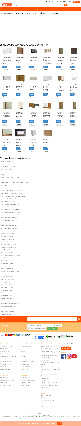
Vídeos (43, 406)
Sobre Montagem (26, 385)
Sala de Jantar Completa (7, 311)
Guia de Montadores (47, 398)
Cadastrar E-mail (52, 328)
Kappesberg (24, 369)
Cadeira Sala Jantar (6, 180)
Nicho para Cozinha (6, 293)
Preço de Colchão (26, 346)
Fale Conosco (4, 383)
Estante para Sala (5, 266)
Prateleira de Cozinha (6, 301)
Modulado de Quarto (6, 290)
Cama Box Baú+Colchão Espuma (9, 201)
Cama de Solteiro (26, 359)
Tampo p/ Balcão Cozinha (8, 314)
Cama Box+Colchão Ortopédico (9, 228)
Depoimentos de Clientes (68, 344)
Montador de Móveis (6, 346)
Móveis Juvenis (4, 354)
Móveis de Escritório (6, 361)
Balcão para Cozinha (6, 169)
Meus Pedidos (56, 1)
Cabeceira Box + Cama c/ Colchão (10, 177)
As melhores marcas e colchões (50, 348)
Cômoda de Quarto (6, 260)
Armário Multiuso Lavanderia (8, 166)
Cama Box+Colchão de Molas (8, 220)
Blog (48, 1)
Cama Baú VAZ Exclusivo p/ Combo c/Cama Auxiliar (14, 182)
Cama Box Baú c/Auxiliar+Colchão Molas (11, 193)
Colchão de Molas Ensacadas (8, 242)
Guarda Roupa (4, 348)
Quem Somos (4, 377)
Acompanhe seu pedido (28, 380)
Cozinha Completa (6, 258)
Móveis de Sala (4, 359)
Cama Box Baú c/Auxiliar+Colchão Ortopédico (13, 196)
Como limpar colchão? (47, 390)
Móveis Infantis (4, 351)
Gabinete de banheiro (7, 268)
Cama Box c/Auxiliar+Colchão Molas (10, 215)
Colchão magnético (46, 360)
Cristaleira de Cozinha (7, 263)
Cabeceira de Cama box (28, 361)
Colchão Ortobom (26, 367)
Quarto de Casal (42, 9)
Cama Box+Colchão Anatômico (9, 217)
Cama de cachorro (5, 372)
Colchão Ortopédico (6, 252)
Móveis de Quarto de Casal (8, 356)
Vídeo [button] (4, 67)
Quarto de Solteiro (30, 9)
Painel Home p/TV (6, 295)
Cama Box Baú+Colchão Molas (9, 207)
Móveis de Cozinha (5, 364)
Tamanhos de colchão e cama (49, 367)
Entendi (59, 423)
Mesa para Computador (7, 287)
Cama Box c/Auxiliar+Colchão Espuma (11, 212)
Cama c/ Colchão (5, 231)
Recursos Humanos (6, 385)
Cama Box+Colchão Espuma (8, 223)
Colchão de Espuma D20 (7, 233)
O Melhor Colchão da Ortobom (50, 383)
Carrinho (76, 1)
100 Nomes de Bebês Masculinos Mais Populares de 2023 (50, 352)
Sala (55, 9)
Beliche (3, 174)
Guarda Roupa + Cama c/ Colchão (10, 271)
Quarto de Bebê (18, 9)
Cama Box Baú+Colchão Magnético (10, 204)
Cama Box (4, 185)
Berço (22, 354)
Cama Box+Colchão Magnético (9, 225)
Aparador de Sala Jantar (7, 161)
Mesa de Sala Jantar (6, 282)
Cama (11, 9)
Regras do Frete (25, 383)
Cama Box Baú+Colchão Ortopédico (10, 209)
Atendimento (67, 1)
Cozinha (50, 9)
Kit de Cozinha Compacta (7, 279)
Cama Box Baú (5, 188)
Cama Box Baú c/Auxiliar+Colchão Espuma (12, 190)
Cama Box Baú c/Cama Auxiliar (9, 199)
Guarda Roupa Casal (6, 274)
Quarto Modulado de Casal (8, 306)
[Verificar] (50, 336)
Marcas (72, 9)
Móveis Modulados (63, 9)
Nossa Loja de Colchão (7, 380)
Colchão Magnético (6, 250)
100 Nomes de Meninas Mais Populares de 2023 (49, 356)
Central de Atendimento (45, 415)
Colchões (6, 9)
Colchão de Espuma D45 (7, 239)
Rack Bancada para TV (7, 309)
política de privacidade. (50, 423)
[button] (7, 51)
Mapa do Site (40, 413)
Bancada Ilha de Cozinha (7, 172)
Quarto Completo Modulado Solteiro (10, 303)
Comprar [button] (5, 69)
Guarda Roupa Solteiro (7, 276)
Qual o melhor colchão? (48, 346)
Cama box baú (25, 364)
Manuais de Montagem (47, 400)
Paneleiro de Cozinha (6, 298)
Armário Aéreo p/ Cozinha (8, 164)
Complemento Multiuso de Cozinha (10, 255)
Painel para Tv (25, 372)
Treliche (23, 351)
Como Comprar (25, 377)
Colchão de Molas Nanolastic (8, 247)
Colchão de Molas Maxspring (8, 244)
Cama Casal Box (5, 369)
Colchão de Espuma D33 (7, 236)
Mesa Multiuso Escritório (7, 285)
